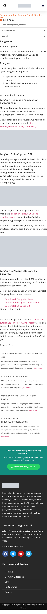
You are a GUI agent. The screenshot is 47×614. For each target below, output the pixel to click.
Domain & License (14, 576)
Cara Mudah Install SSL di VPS (14, 376)
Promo (8, 592)
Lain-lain (5, 36)
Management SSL (8, 30)
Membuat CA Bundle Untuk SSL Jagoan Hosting (18, 397)
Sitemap (23, 608)
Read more (38, 368)
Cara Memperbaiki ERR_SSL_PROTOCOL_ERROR (14, 420)
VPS (7, 581)
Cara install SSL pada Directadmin (22, 302)
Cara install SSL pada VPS (18, 306)
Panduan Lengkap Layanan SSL (14, 25)
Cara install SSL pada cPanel (19, 299)
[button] (43, 6)
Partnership (11, 587)
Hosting (9, 571)
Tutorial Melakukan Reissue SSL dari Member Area (21, 355)
